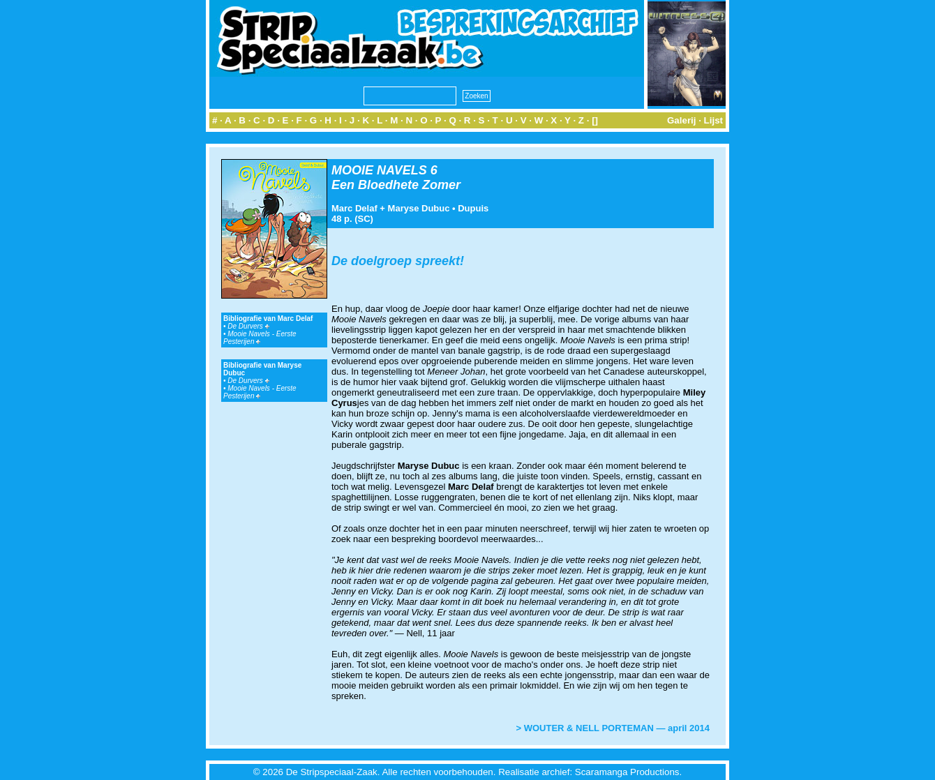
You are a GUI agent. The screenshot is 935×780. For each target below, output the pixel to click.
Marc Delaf (354, 208)
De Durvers (248, 326)
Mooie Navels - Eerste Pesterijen (260, 337)
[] (595, 120)
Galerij (681, 120)
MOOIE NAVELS (379, 170)
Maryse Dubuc (419, 208)
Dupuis (473, 208)
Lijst (713, 120)
